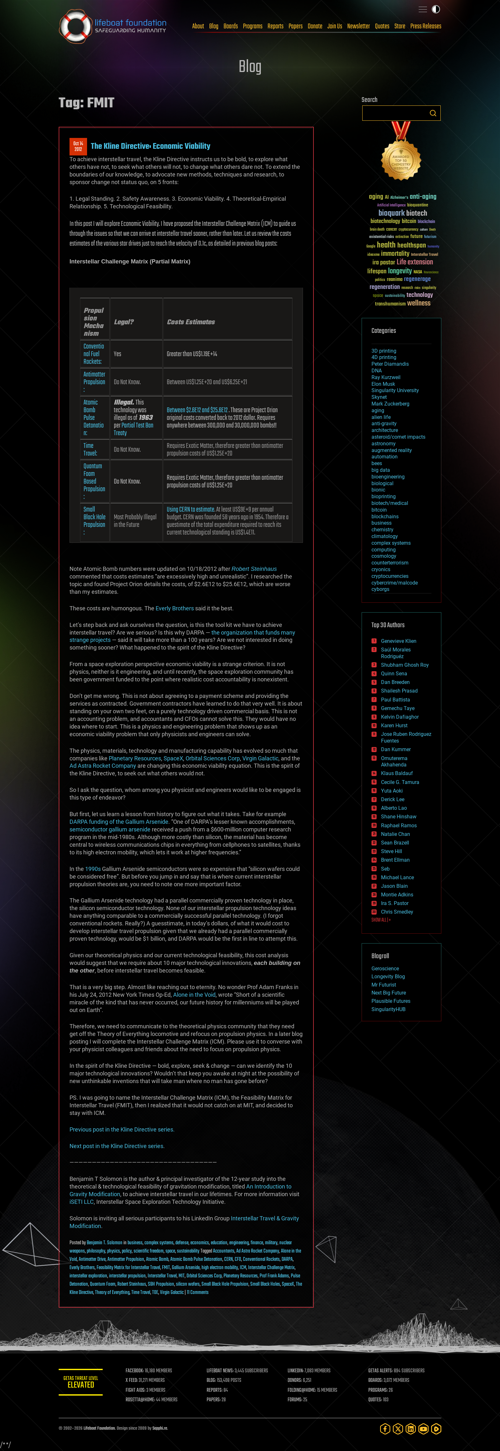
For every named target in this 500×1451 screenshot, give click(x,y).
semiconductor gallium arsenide (110, 829)
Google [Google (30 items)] (370, 247)
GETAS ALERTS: (381, 1371)
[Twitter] (398, 1428)
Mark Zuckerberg (390, 404)
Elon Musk (383, 384)
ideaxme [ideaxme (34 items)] (373, 255)
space (170, 1251)
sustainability (188, 1251)
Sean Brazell (395, 843)
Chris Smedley (397, 912)
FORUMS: (295, 1400)
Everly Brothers (175, 608)
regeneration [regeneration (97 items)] (385, 287)
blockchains (385, 517)
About (198, 26)
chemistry (382, 530)
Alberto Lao (394, 808)
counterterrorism (389, 563)
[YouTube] (423, 1428)
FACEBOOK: (135, 1371)
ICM (243, 1268)
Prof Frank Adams (274, 1276)
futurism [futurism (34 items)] (430, 237)
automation (384, 457)
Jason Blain (394, 886)
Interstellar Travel (162, 1276)
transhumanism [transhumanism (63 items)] (390, 304)
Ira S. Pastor (394, 903)
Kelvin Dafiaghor (400, 717)
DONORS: (295, 1380)
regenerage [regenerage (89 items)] (417, 279)
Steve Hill (391, 851)
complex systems (158, 1243)
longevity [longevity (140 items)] (400, 271)
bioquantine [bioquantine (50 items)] (417, 205)
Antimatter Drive (92, 1259)
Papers (296, 26)
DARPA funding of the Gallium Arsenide (119, 821)
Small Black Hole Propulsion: (95, 521)
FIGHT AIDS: (136, 1390)
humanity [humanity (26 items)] (433, 247)
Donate (315, 26)
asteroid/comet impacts (398, 437)
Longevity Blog (388, 976)
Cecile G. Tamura (400, 782)
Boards (231, 26)
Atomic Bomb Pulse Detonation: (94, 418)
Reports (275, 26)
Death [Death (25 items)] (432, 230)
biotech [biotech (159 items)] (416, 213)
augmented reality (391, 450)
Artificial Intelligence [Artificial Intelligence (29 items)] (391, 206)
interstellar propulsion (127, 1276)
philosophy (96, 1251)
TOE (155, 1293)
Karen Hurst (394, 725)
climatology (384, 536)
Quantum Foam (102, 1284)
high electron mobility (220, 1268)
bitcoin (379, 510)
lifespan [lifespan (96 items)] (376, 271)
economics (199, 1243)
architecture (384, 430)
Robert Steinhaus (254, 568)
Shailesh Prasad (399, 691)
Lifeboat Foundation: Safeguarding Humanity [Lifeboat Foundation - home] (113, 26)
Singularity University (395, 390)
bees (376, 463)
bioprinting (383, 496)
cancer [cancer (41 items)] (391, 229)
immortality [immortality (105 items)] (395, 254)
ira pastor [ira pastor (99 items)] (383, 262)
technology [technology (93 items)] (420, 295)
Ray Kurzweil (386, 377)
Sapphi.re (159, 1428)
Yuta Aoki (392, 791)
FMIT (166, 1268)
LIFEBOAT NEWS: (220, 1371)
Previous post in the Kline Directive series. (122, 1129)
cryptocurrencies (389, 576)
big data (380, 470)
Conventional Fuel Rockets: (94, 354)
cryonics (380, 569)
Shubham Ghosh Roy (405, 665)
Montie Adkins (397, 895)
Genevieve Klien (398, 641)
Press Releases (425, 26)
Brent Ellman (395, 860)
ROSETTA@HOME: (141, 1400)
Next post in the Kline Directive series (116, 1146)
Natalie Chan (395, 834)
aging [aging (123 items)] (376, 197)
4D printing (383, 357)
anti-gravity (384, 423)
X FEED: (132, 1380)
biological (382, 483)
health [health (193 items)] (386, 245)
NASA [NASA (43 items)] (418, 272)
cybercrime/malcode (394, 583)
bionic (378, 490)
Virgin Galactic (260, 758)
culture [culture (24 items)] (424, 230)
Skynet (379, 397)
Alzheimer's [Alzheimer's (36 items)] (399, 198)
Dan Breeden (395, 682)
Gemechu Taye (398, 708)
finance (257, 1243)
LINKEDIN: (296, 1371)
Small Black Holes (265, 1284)
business (135, 1243)
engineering (239, 1243)
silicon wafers (188, 1284)
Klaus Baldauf (397, 773)
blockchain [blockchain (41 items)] (426, 222)
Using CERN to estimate (190, 509)
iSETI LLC (82, 1201)
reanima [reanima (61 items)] (394, 280)
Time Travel (140, 1293)
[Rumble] (436, 1428)
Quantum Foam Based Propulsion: (94, 481)
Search (433, 113)
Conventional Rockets (261, 1259)
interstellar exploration (88, 1276)
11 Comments (198, 1293)
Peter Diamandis (390, 364)
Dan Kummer (396, 749)
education (219, 1243)
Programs (252, 26)
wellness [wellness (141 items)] (418, 303)
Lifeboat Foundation (99, 1428)
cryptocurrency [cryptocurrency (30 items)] (408, 230)
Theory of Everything (112, 1293)
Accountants (223, 1251)
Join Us (334, 26)
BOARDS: (376, 1380)
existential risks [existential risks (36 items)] (381, 237)
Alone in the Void (194, 994)
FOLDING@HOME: (302, 1390)
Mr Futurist (383, 985)
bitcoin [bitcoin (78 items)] (409, 221)
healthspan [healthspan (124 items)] (411, 246)
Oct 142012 (78, 147)
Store (399, 26)
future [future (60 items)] (416, 236)
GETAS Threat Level (81, 1383)
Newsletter (358, 26)
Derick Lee (392, 799)
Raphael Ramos (399, 825)
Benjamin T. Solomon (104, 1243)
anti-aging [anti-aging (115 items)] (423, 197)
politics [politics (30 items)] (380, 280)
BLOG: (211, 1380)
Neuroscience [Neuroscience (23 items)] (431, 273)
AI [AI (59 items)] (387, 198)
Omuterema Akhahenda (394, 761)
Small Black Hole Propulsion (225, 1284)
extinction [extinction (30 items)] (402, 237)
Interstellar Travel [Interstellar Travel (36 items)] (424, 255)
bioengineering (388, 477)
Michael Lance (397, 877)
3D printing (383, 351)
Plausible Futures (390, 1001)
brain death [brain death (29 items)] (377, 230)
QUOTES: (375, 1400)
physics (113, 1251)
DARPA (287, 1259)
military (271, 1243)
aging (377, 410)
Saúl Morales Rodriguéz (396, 653)
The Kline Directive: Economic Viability (150, 146)
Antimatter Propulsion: (94, 382)
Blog (213, 26)
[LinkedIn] (411, 1428)
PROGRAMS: (378, 1390)
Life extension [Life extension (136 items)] (415, 262)
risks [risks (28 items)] (417, 288)
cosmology (383, 556)
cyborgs (380, 589)
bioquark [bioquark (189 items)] (392, 213)
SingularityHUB (388, 1009)
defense (181, 1243)
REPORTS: (215, 1390)
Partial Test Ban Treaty (133, 429)
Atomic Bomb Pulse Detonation (196, 1259)
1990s (93, 869)
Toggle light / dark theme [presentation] (436, 9)
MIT (182, 1276)
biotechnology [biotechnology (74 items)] (385, 221)
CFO (238, 1259)
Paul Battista (395, 700)
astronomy (383, 444)
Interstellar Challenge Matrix (271, 1268)
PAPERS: (214, 1400)
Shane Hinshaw (398, 817)
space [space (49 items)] (378, 295)
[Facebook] (385, 1428)
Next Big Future (388, 993)
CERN (228, 1259)
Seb (385, 869)
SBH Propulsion (161, 1284)
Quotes (382, 26)
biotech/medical (389, 503)
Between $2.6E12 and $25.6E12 (197, 410)
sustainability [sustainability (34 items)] (395, 296)
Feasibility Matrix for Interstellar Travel (128, 1268)
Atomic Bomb (157, 1259)
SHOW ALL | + (381, 920)
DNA (376, 371)
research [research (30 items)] (407, 288)
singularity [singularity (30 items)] (429, 288)
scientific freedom (149, 1251)
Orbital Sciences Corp (213, 758)
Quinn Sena (394, 674)
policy (127, 1251)
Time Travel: (90, 450)
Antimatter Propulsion (125, 1259)
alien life (381, 417)
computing (383, 550)
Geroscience (385, 969)
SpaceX (173, 758)
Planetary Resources (135, 758)
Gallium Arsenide (186, 1268)
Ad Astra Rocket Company (103, 765)
